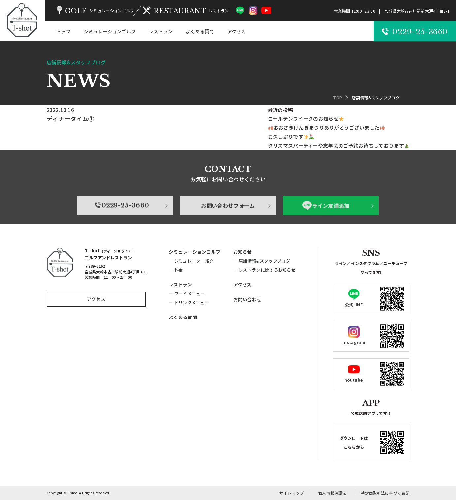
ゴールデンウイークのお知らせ (306, 118)
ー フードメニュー (187, 293)
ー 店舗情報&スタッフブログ (261, 261)
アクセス (236, 31)
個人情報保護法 (332, 493)
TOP (337, 97)
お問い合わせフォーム (228, 224)
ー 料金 (176, 270)
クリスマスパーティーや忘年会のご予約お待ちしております (338, 145)
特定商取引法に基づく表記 (385, 493)
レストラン (161, 31)
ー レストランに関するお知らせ (264, 270)
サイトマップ (291, 493)
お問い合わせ (247, 299)
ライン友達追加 (326, 223)
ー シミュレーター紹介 (191, 261)
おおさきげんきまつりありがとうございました (326, 127)
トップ (63, 31)
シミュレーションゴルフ (110, 31)
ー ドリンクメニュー (189, 302)
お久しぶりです (291, 136)
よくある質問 (200, 31)
